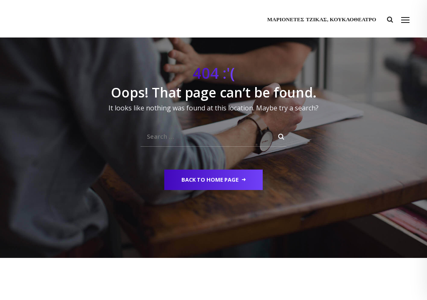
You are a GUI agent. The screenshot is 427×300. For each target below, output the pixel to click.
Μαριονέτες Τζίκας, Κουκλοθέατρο (321, 19)
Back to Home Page (213, 179)
